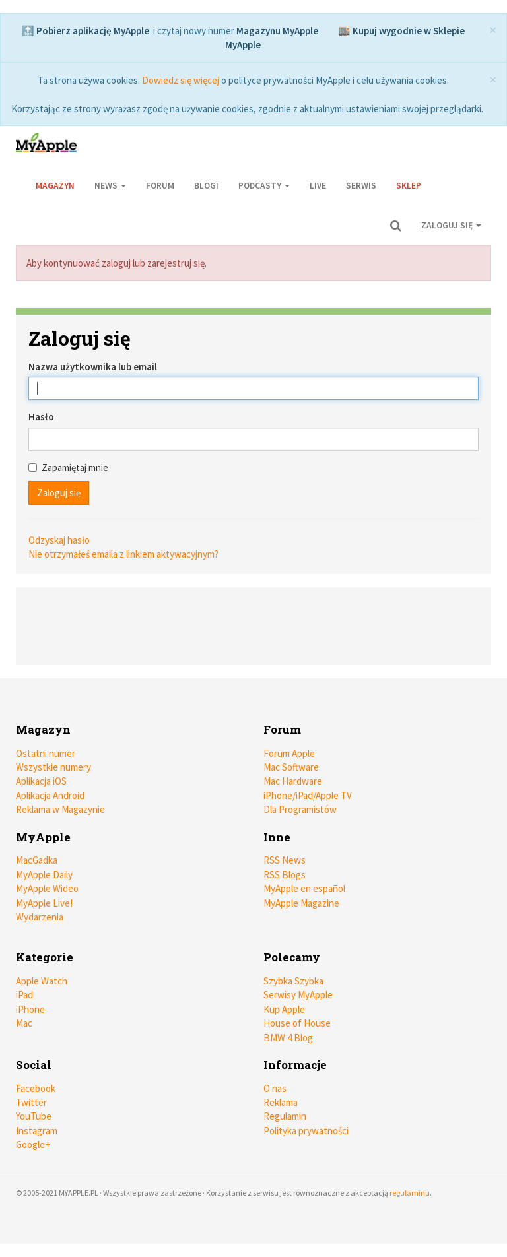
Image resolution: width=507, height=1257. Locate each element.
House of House (297, 1023)
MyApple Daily (44, 874)
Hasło (41, 416)
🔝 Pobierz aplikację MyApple (85, 30)
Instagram (36, 1130)
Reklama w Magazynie (60, 809)
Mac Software (291, 767)
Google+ (33, 1144)
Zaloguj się (451, 225)
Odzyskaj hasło (59, 540)
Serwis (361, 185)
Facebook (35, 1088)
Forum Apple (289, 753)
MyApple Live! (44, 903)
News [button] (110, 185)
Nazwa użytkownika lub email (92, 366)
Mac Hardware (292, 781)
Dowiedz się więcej (180, 80)
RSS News (284, 860)
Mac (24, 1023)
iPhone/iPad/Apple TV (307, 795)
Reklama (280, 1102)
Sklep (408, 185)
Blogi (206, 185)
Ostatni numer (45, 753)
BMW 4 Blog (288, 1037)
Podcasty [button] (264, 185)
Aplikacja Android (50, 795)
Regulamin (284, 1116)
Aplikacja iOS (41, 781)
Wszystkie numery (53, 767)
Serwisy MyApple (298, 994)
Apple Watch (41, 981)
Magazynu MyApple (277, 30)
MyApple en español (304, 888)
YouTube (33, 1116)
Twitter (31, 1102)
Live (318, 185)
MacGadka (36, 860)
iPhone (30, 1009)
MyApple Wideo (47, 888)
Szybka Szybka (293, 981)
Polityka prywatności (306, 1130)
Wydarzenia (39, 917)
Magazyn (55, 185)
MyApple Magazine (301, 903)
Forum (160, 185)
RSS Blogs (284, 874)
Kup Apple (284, 1009)
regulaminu (409, 1193)
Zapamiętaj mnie (68, 467)
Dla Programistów (300, 809)
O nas (275, 1088)
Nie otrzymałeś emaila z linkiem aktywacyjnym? (123, 554)
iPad (24, 994)
